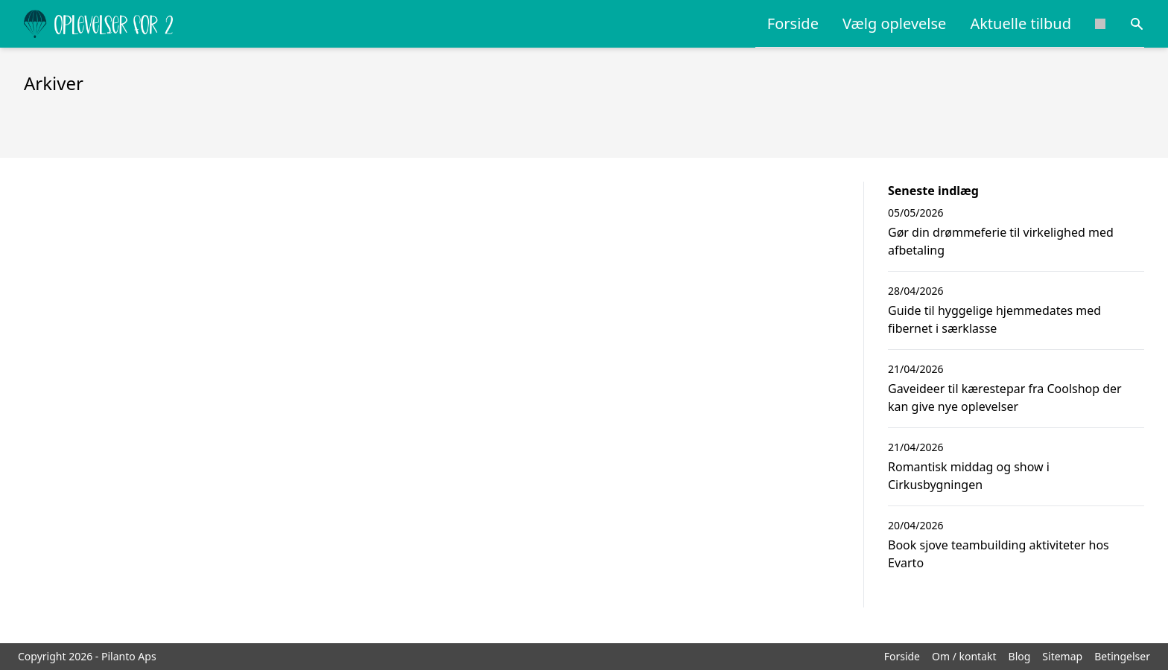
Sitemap (1062, 656)
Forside (793, 23)
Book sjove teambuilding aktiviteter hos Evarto (998, 554)
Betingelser (1122, 656)
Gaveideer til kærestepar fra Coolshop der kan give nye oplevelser (1005, 397)
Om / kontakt (964, 656)
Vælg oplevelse (894, 23)
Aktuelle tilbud (1020, 23)
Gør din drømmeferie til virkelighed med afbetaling (1001, 241)
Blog (1020, 656)
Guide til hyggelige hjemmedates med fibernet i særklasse (994, 319)
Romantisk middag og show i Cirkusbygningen (969, 476)
